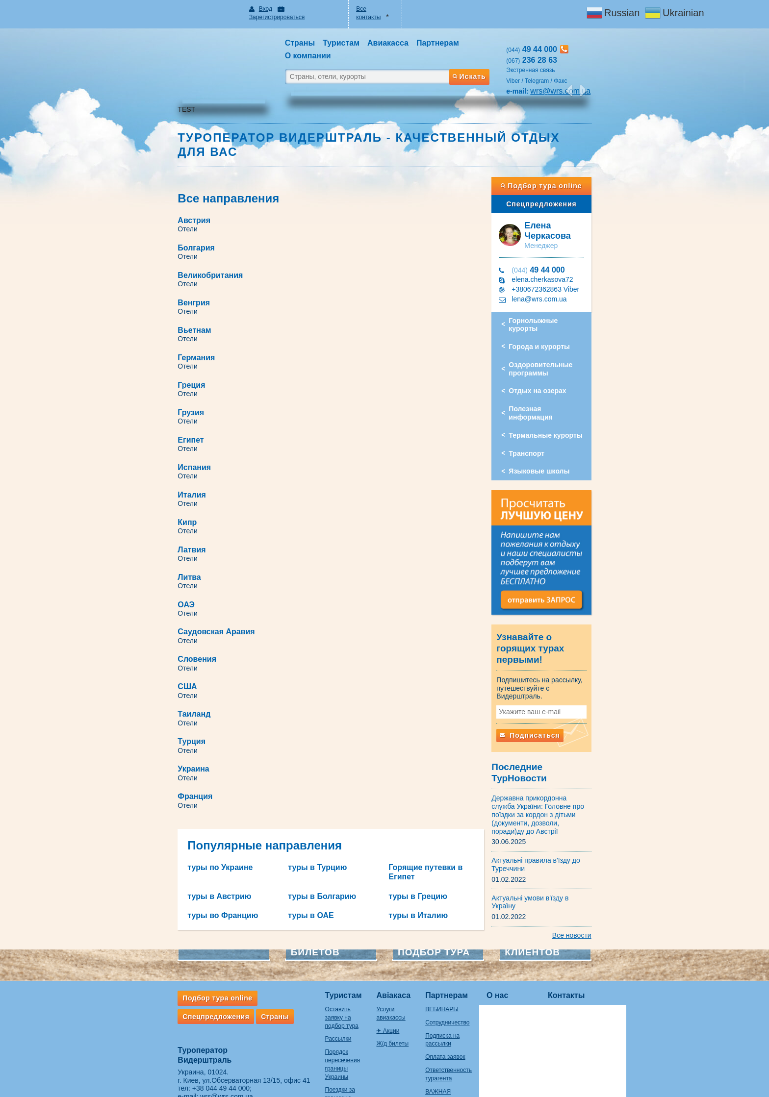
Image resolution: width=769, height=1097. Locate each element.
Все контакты (368, 8)
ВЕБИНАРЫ (433, 930)
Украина (155, 463)
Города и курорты (559, 299)
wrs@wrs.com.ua (188, 1018)
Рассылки (299, 951)
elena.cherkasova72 (561, 240)
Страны (237, 938)
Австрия (155, 188)
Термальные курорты (565, 380)
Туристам (304, 916)
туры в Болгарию (303, 553)
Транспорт (546, 397)
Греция (153, 271)
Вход (240, 8)
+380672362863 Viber (565, 250)
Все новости (610, 857)
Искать (487, 55)
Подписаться (549, 684)
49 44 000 (557, 230)
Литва (340, 353)
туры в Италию (418, 572)
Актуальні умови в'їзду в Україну (562, 827)
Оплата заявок (437, 978)
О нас (501, 916)
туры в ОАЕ (291, 572)
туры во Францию (184, 572)
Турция (343, 435)
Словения (158, 408)
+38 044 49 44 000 (182, 1010)
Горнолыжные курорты (568, 281)
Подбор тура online (570, 154)
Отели (149, 197)
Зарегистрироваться (290, 8)
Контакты (569, 916)
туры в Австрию (181, 553)
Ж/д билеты (369, 956)
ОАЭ (147, 380)
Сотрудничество (439, 943)
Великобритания (172, 216)
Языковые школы (558, 416)
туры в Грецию (417, 553)
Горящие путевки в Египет (439, 534)
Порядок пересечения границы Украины (310, 973)
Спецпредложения (570, 172)
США (338, 408)
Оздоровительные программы (560, 321)
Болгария (347, 188)
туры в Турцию (298, 534)
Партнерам (438, 916)
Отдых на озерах (557, 344)
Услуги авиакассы (377, 930)
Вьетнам (156, 243)
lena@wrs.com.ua (558, 260)
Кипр (338, 326)
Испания (345, 298)
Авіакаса (370, 916)
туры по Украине (181, 534)
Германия (347, 243)
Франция (346, 463)
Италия (153, 326)
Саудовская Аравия (367, 380)
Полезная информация (567, 362)
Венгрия (345, 216)
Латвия (153, 353)
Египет (152, 298)
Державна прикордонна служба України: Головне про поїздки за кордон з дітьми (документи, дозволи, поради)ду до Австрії (562, 748)
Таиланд (155, 435)
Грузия (342, 271)
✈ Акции (364, 943)
